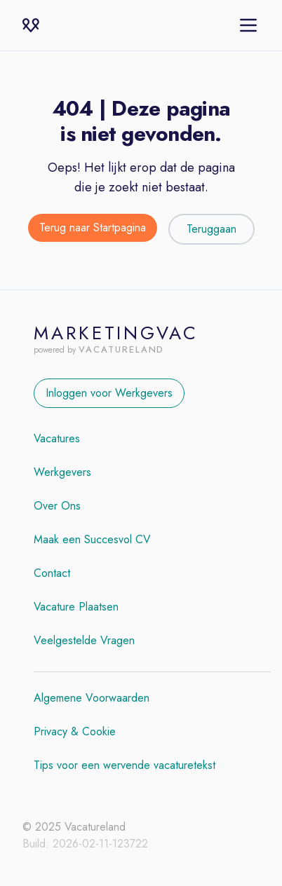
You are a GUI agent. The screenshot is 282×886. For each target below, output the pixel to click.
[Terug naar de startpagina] (92, 229)
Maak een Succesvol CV (92, 539)
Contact (52, 573)
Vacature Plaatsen (76, 607)
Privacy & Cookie (75, 731)
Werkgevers (62, 472)
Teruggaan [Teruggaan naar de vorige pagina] (211, 229)
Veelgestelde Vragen (84, 640)
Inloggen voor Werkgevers (109, 393)
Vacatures (57, 438)
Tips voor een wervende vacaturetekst (124, 765)
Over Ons (57, 506)
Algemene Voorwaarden (91, 698)
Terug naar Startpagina (92, 227)
